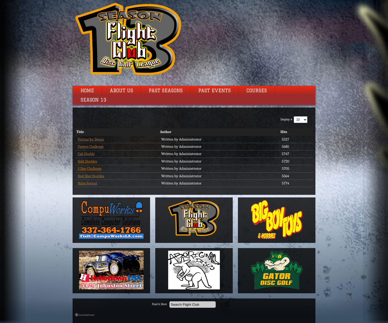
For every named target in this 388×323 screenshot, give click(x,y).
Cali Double (86, 154)
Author (166, 132)
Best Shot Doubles (91, 176)
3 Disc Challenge (90, 168)
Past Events (214, 91)
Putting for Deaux (91, 139)
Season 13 (93, 100)
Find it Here (159, 304)
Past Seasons (166, 91)
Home (87, 91)
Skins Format (87, 183)
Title (80, 132)
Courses (256, 91)
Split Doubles (87, 161)
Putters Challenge (91, 146)
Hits (284, 132)
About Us (121, 91)
